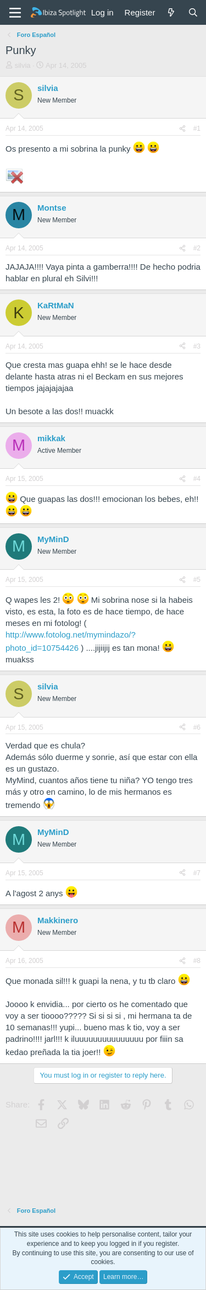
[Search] (193, 12)
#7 (197, 873)
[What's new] (171, 12)
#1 (197, 128)
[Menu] (15, 13)
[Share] (182, 128)
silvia (23, 65)
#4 (197, 479)
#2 (197, 248)
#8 (197, 961)
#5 (197, 580)
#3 (197, 346)
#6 (197, 727)
